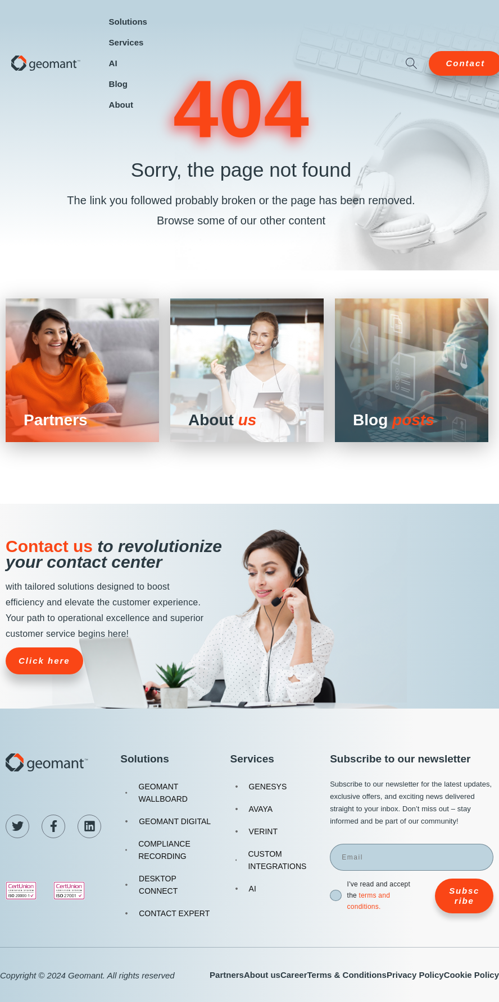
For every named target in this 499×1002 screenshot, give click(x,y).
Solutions (128, 21)
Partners (227, 975)
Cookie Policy (471, 975)
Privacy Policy (415, 975)
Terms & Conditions (346, 975)
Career (293, 975)
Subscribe (464, 896)
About (121, 104)
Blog (118, 84)
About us (262, 975)
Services (126, 42)
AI (113, 63)
